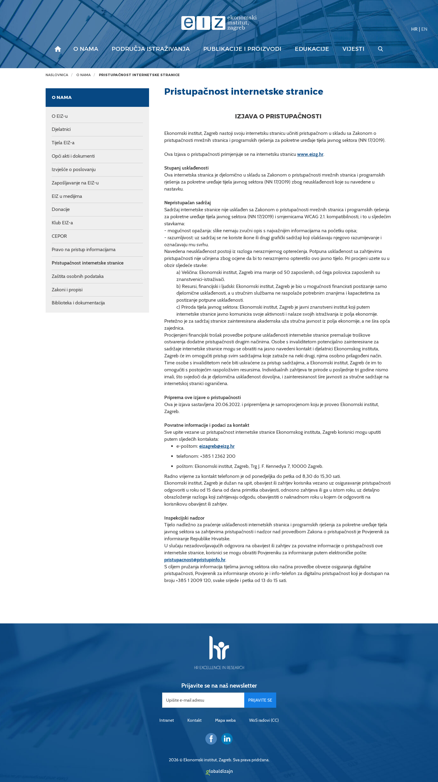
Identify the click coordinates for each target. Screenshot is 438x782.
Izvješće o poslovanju (74, 169)
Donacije (61, 209)
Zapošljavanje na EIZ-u (75, 183)
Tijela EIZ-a (63, 143)
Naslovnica (57, 75)
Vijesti (353, 49)
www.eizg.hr (310, 154)
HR (414, 29)
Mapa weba (225, 720)
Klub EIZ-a (62, 223)
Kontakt (194, 720)
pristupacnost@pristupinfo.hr (194, 560)
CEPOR (59, 236)
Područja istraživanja (151, 49)
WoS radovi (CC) (264, 720)
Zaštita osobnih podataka (78, 276)
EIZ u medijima (67, 196)
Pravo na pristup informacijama (84, 249)
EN (424, 29)
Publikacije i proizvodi (242, 49)
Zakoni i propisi (67, 290)
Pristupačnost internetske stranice (139, 75)
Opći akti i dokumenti (73, 156)
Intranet (166, 720)
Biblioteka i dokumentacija (78, 303)
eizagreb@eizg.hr (217, 446)
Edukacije (312, 49)
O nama (85, 49)
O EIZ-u (60, 116)
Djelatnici (61, 129)
